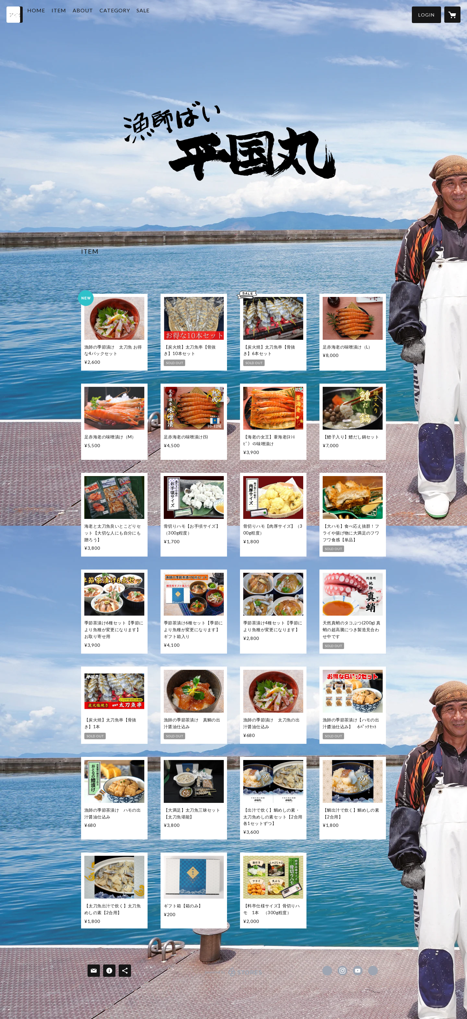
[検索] (14, 14)
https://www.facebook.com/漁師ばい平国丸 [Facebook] (327, 971)
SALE (157, 14)
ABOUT (98, 14)
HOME (51, 14)
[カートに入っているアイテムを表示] (452, 14)
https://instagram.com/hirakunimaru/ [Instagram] (342, 971)
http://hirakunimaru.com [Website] (373, 971)
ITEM (73, 14)
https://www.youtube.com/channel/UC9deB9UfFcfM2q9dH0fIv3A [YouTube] (358, 971)
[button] (426, 14)
